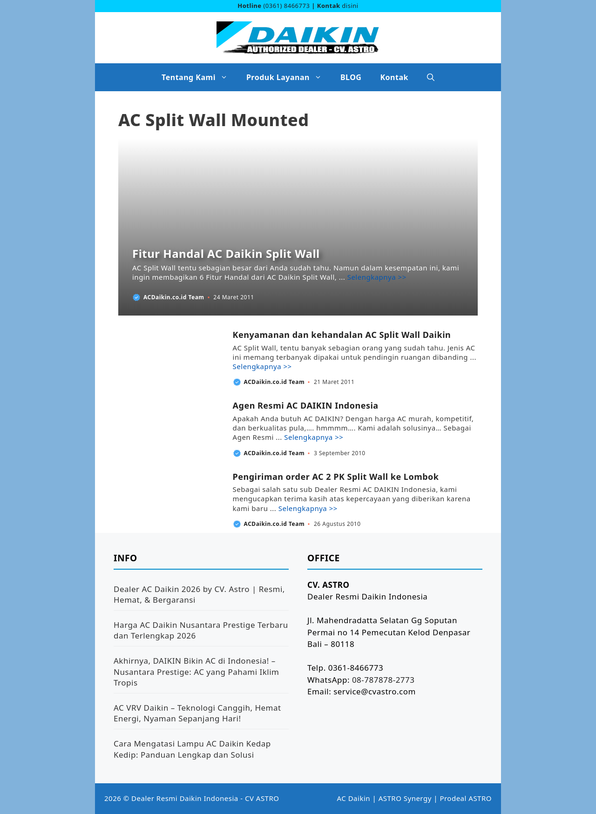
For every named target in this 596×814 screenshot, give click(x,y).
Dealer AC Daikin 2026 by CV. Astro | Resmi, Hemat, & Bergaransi (199, 594)
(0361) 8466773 (286, 5)
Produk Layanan (288, 77)
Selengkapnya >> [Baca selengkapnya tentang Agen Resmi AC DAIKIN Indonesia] (313, 437)
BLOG (351, 77)
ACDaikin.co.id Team (173, 297)
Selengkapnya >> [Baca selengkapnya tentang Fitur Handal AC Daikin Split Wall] (376, 277)
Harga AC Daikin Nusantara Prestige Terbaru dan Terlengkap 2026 (201, 630)
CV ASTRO (262, 798)
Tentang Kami (199, 77)
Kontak (394, 77)
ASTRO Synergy (405, 798)
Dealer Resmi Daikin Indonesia (184, 798)
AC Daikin (354, 798)
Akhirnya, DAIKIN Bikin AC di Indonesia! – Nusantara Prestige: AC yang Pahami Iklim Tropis (196, 671)
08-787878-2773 (383, 679)
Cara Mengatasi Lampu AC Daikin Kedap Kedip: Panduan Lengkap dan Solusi (192, 749)
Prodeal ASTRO (466, 798)
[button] (431, 77)
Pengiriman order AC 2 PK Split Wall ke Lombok (336, 476)
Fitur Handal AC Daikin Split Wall (226, 253)
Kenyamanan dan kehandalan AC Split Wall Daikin (342, 334)
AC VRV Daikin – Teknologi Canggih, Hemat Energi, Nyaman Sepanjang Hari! (197, 713)
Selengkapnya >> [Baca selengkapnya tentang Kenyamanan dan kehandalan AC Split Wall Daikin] (262, 366)
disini (350, 5)
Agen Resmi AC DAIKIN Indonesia (306, 405)
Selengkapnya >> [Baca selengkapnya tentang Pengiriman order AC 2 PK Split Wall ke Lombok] (308, 508)
